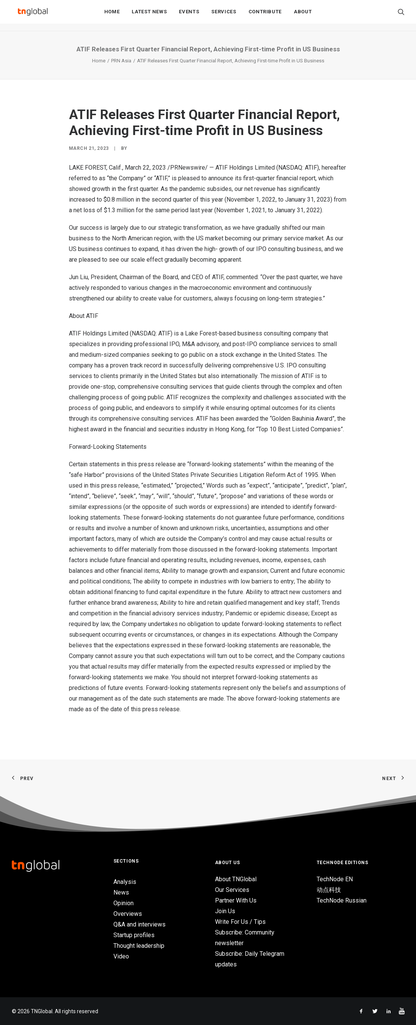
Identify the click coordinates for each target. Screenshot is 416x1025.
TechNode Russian (342, 900)
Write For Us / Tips (240, 921)
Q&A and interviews (139, 924)
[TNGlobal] (33, 15)
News (121, 892)
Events (189, 16)
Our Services (232, 889)
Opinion (123, 903)
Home (112, 16)
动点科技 (329, 889)
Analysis (124, 881)
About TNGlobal (236, 879)
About (303, 16)
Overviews (127, 913)
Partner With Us (236, 900)
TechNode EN (335, 879)
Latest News (149, 16)
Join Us (225, 911)
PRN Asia (121, 61)
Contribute (265, 16)
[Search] (401, 15)
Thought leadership (138, 945)
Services (223, 16)
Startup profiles (134, 935)
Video (121, 956)
